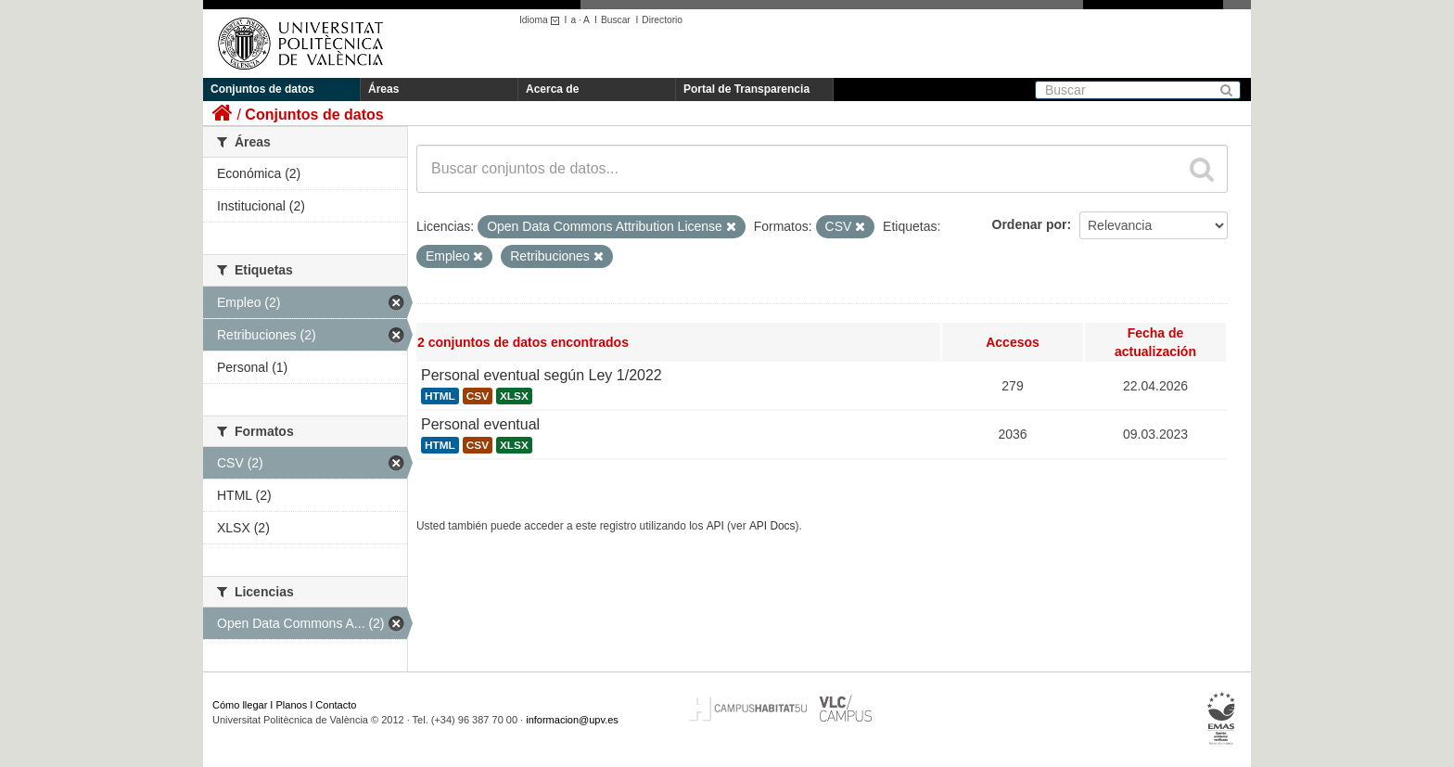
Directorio (662, 20)
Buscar (616, 20)
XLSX (514, 396)
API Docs (772, 525)
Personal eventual (480, 424)
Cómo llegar (239, 704)
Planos (292, 704)
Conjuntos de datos (262, 89)
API (715, 525)
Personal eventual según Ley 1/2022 (541, 375)
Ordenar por (1029, 224)
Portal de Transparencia (746, 89)
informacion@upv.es (572, 719)
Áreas (383, 89)
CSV (477, 396)
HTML (440, 396)
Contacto (335, 704)
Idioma (542, 20)
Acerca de (552, 89)
